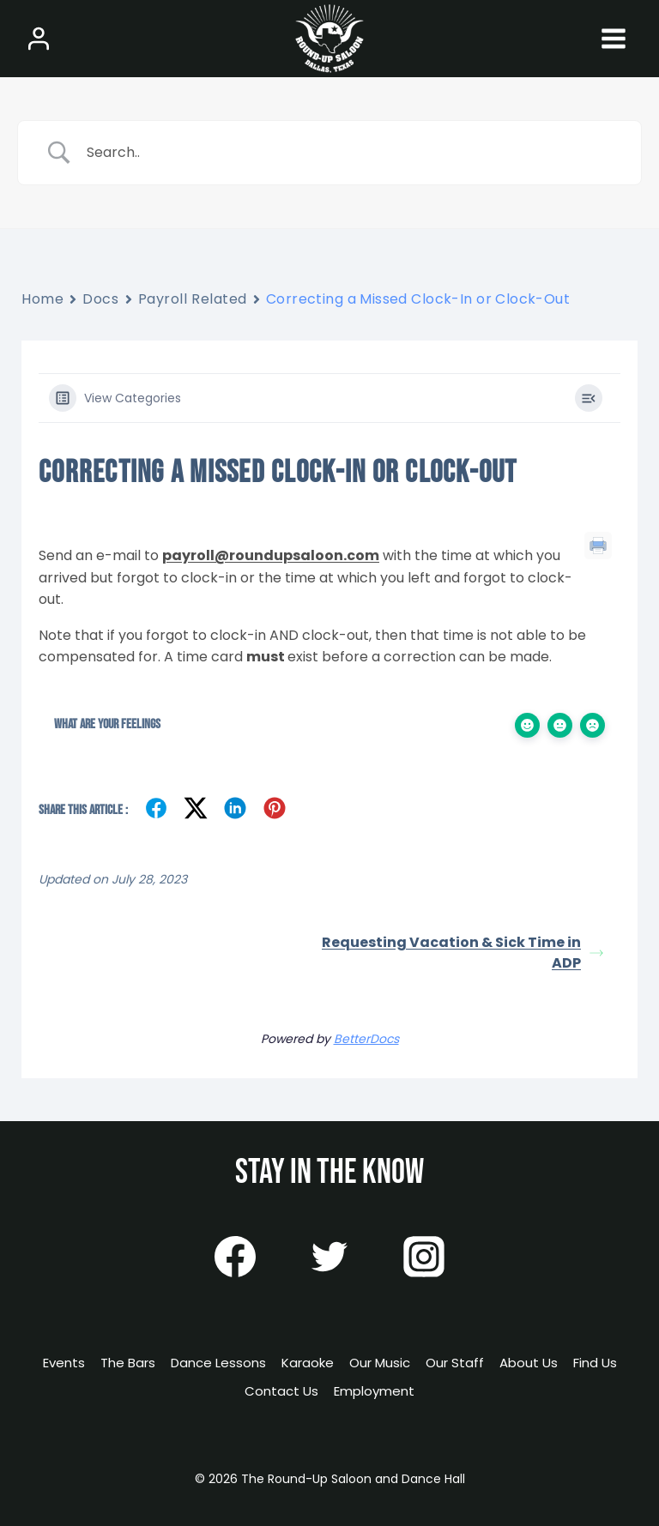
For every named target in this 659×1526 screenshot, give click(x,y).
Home (42, 299)
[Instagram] (424, 1256)
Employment (374, 1391)
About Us (528, 1363)
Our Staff (455, 1363)
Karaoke (307, 1363)
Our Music (379, 1363)
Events (64, 1363)
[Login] (38, 38)
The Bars (127, 1363)
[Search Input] (351, 153)
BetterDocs (366, 1038)
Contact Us (281, 1391)
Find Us (595, 1363)
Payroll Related (192, 299)
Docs (100, 299)
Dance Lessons (218, 1363)
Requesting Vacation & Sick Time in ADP (462, 952)
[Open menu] (613, 38)
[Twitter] (329, 1256)
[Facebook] (235, 1256)
